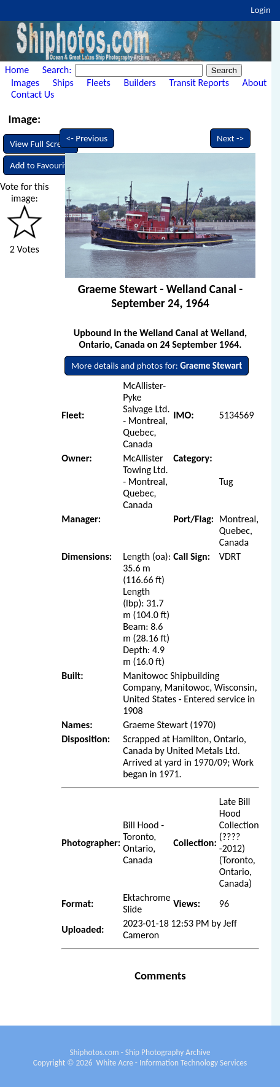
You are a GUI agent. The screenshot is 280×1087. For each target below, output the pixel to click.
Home (17, 70)
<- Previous (87, 138)
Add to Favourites (43, 165)
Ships (63, 82)
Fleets (98, 82)
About (255, 82)
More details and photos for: (156, 365)
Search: (58, 70)
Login (261, 9)
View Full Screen (40, 143)
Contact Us (32, 94)
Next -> (230, 138)
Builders (139, 82)
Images (25, 82)
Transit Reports (198, 82)
